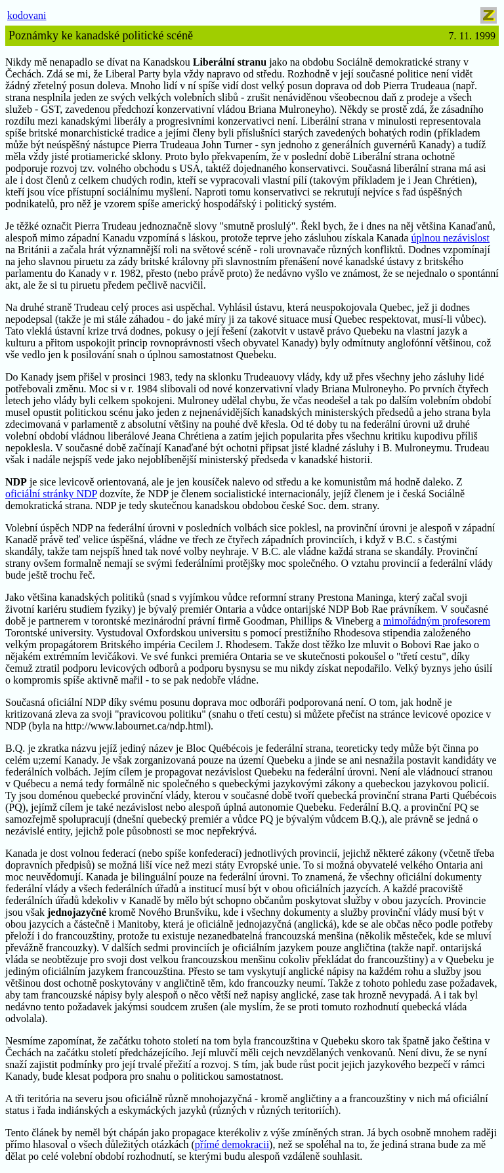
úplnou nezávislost (450, 237)
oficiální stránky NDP (51, 493)
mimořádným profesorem (436, 621)
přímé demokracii (232, 1144)
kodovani (27, 15)
